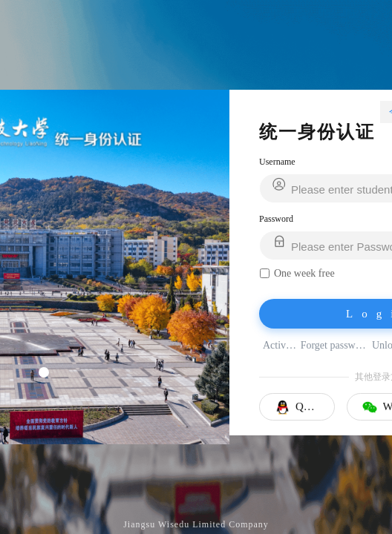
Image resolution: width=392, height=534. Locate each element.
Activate (280, 345)
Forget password (334, 345)
